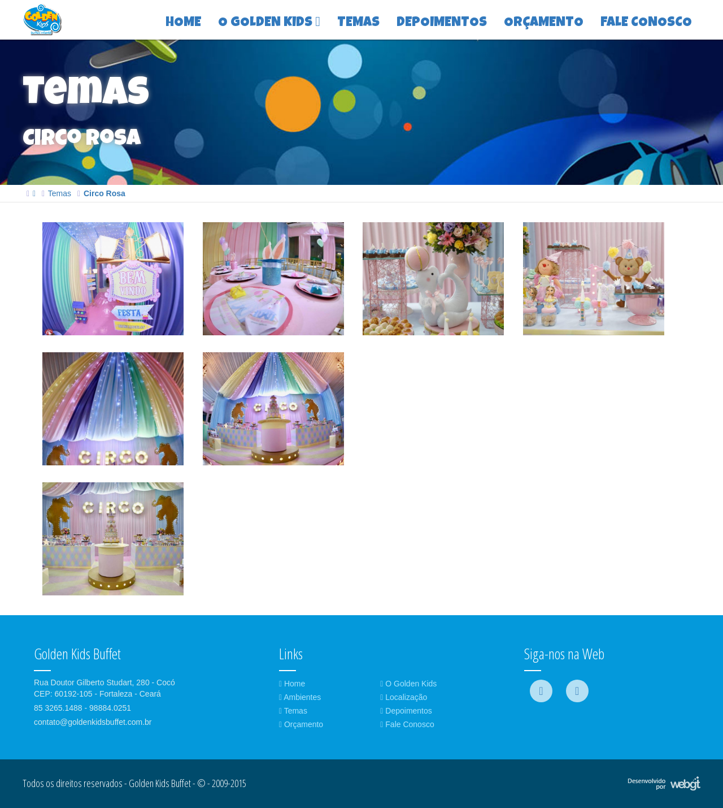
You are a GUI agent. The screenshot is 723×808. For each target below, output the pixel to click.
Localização (403, 697)
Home (292, 683)
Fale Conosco (407, 724)
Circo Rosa (104, 193)
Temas (59, 193)
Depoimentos (406, 710)
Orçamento (301, 724)
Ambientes (300, 697)
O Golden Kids (408, 683)
